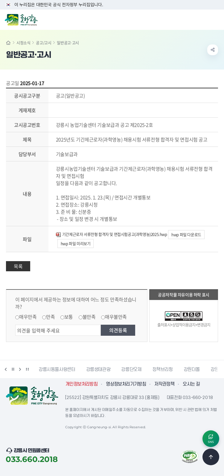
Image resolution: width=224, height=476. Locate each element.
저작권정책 (164, 384)
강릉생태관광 (98, 369)
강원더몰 (192, 369)
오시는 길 (191, 384)
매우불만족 (116, 316)
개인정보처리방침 (81, 384)
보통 (68, 316)
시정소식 (23, 42)
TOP (210, 457)
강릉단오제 (131, 369)
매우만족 (27, 316)
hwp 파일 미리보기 (76, 243)
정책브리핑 (162, 369)
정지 (13, 369)
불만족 (89, 316)
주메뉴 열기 (216, 19)
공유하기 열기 (212, 49)
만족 (50, 316)
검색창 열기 (204, 19)
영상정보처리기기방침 (126, 384)
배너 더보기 (27, 369)
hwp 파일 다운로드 (186, 234)
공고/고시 (43, 42)
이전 (5, 369)
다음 (20, 369)
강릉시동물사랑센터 (57, 369)
